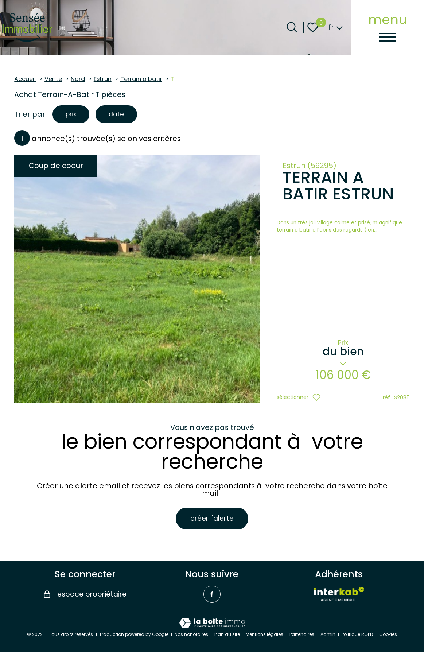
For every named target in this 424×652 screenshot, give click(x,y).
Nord (78, 79)
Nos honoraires (191, 634)
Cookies (388, 634)
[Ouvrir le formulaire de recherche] (291, 27)
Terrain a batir (141, 79)
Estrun (103, 79)
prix (71, 114)
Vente (53, 79)
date (118, 114)
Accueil (25, 79)
